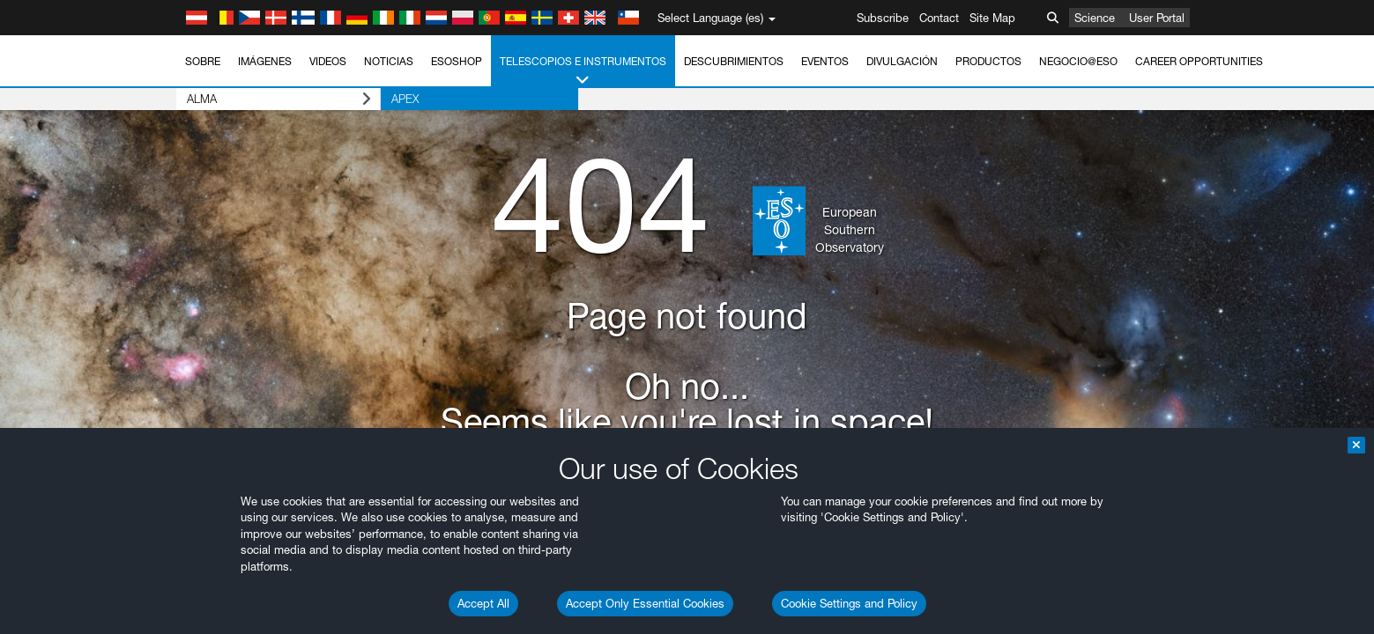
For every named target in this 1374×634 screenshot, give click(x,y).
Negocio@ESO (1078, 61)
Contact (939, 18)
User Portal (1157, 18)
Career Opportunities (1199, 61)
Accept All (483, 603)
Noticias (388, 61)
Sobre (202, 61)
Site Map (992, 18)
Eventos (825, 61)
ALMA (279, 99)
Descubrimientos (734, 61)
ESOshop (456, 61)
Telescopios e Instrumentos (583, 71)
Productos (988, 61)
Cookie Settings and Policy (849, 603)
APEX (405, 99)
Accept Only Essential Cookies (645, 603)
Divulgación (902, 61)
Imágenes (265, 61)
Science (1094, 18)
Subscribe (883, 18)
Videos (327, 61)
